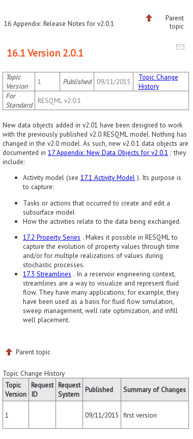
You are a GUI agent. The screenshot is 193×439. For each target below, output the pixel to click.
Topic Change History (158, 81)
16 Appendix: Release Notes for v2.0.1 (59, 23)
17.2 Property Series (51, 237)
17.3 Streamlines (47, 273)
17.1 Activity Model (107, 177)
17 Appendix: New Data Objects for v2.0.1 (108, 152)
